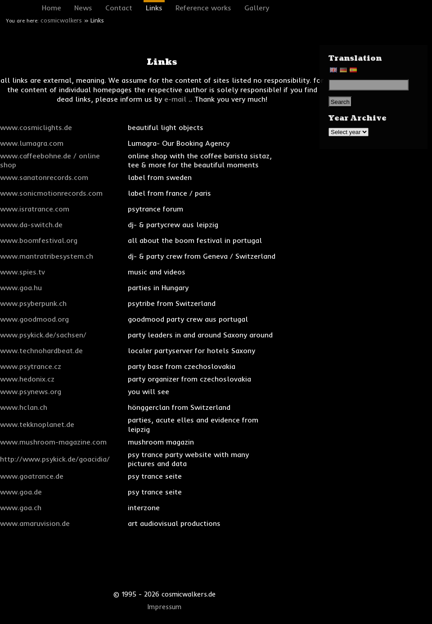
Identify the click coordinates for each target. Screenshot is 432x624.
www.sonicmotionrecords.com (51, 193)
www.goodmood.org (34, 318)
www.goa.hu (21, 287)
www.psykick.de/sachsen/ (43, 334)
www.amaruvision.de (35, 523)
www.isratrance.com (34, 208)
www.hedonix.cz (27, 378)
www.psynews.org (30, 391)
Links (154, 7)
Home (51, 7)
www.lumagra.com (31, 143)
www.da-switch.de (31, 224)
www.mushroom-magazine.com (53, 441)
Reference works (203, 7)
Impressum (164, 607)
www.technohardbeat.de (41, 350)
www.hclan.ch (23, 407)
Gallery (256, 7)
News (83, 7)
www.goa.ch (20, 507)
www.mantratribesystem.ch (46, 255)
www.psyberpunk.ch (33, 303)
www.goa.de (21, 491)
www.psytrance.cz (30, 366)
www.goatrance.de (31, 475)
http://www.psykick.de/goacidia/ (55, 458)
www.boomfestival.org (38, 240)
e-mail (175, 98)
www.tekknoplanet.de (37, 424)
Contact (118, 7)
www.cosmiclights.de (36, 127)
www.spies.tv (22, 271)
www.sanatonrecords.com (44, 177)
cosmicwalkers (61, 20)
